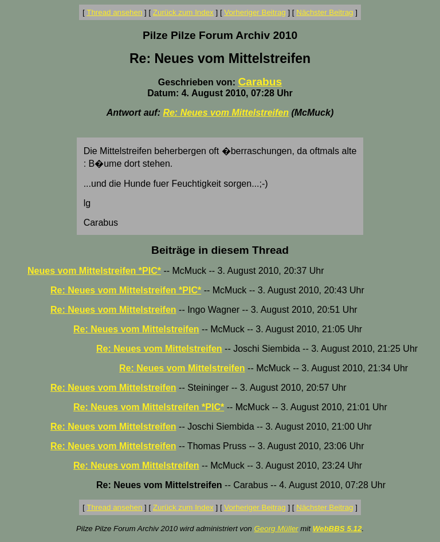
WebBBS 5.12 (337, 528)
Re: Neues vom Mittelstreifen (226, 112)
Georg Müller (276, 528)
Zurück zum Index (183, 12)
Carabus (260, 82)
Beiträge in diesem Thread (220, 250)
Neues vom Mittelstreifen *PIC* (94, 271)
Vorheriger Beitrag (254, 12)
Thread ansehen (114, 12)
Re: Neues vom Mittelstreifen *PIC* (125, 290)
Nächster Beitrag (324, 12)
